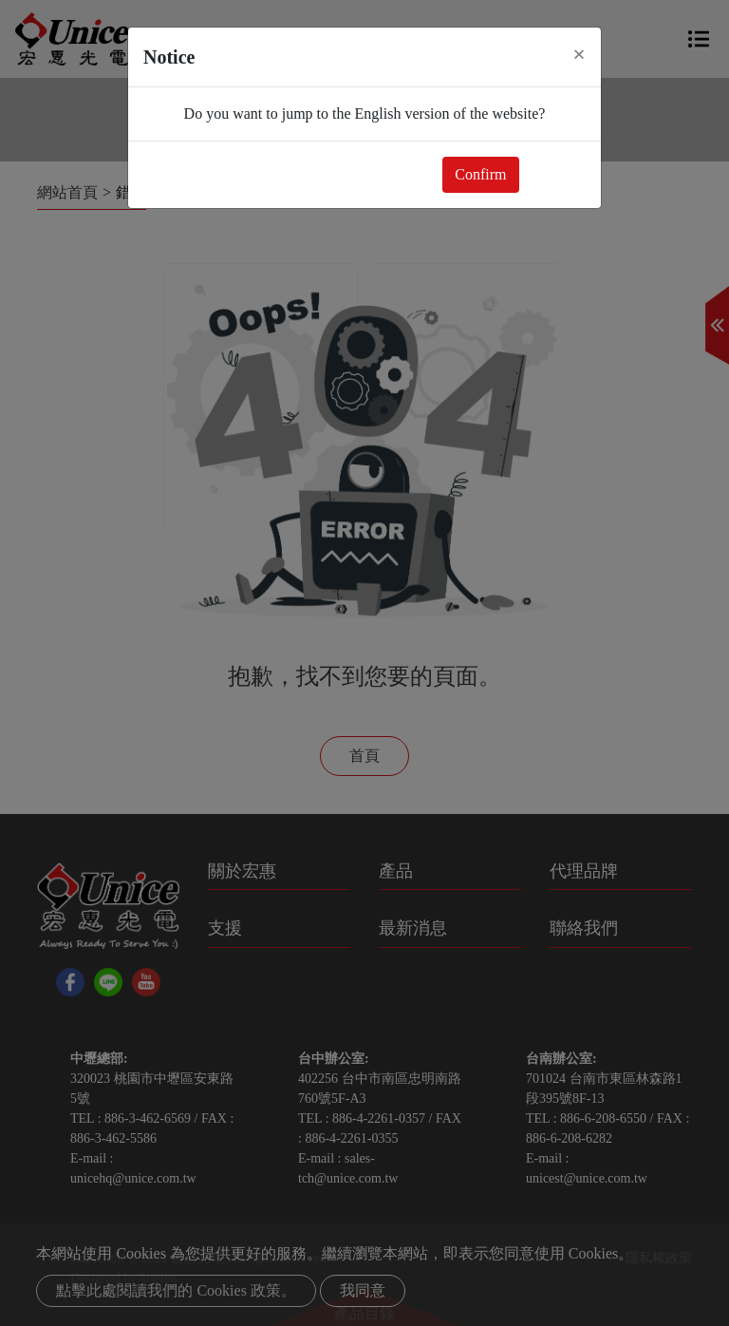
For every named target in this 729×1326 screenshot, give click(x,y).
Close (556, 174)
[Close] (579, 54)
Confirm (480, 174)
